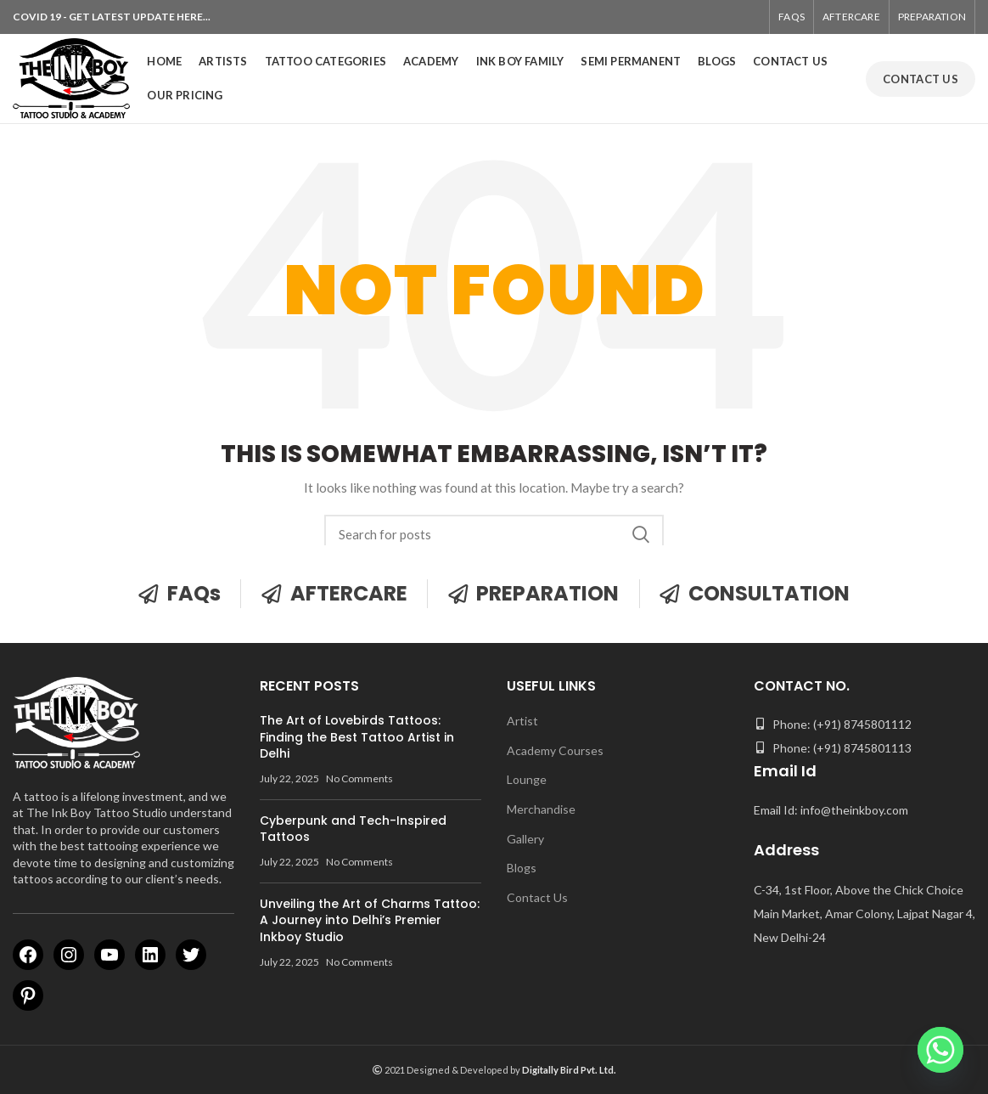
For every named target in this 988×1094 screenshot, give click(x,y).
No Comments (359, 778)
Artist (522, 720)
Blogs (521, 867)
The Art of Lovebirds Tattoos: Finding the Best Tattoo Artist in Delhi (357, 737)
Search (641, 534)
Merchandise (541, 809)
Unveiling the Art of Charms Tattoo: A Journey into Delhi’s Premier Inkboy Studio (370, 920)
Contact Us (537, 897)
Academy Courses (555, 750)
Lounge (527, 779)
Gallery (525, 839)
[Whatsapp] (940, 1050)
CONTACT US (920, 79)
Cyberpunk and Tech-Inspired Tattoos (353, 829)
